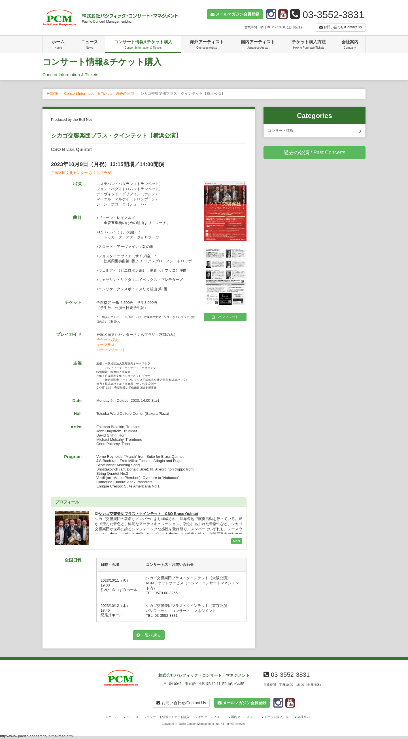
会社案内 (349, 45)
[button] (235, 14)
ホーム (58, 45)
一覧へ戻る (149, 635)
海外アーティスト (206, 45)
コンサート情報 (314, 131)
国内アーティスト (257, 45)
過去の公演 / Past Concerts (314, 152)
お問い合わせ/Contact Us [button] (340, 27)
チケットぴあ (107, 340)
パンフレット (225, 317)
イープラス (105, 345)
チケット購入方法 (308, 45)
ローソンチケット (111, 350)
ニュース (89, 45)
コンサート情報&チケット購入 (143, 45)
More (237, 541)
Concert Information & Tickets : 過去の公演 (99, 93)
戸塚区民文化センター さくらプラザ (81, 173)
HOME (52, 93)
